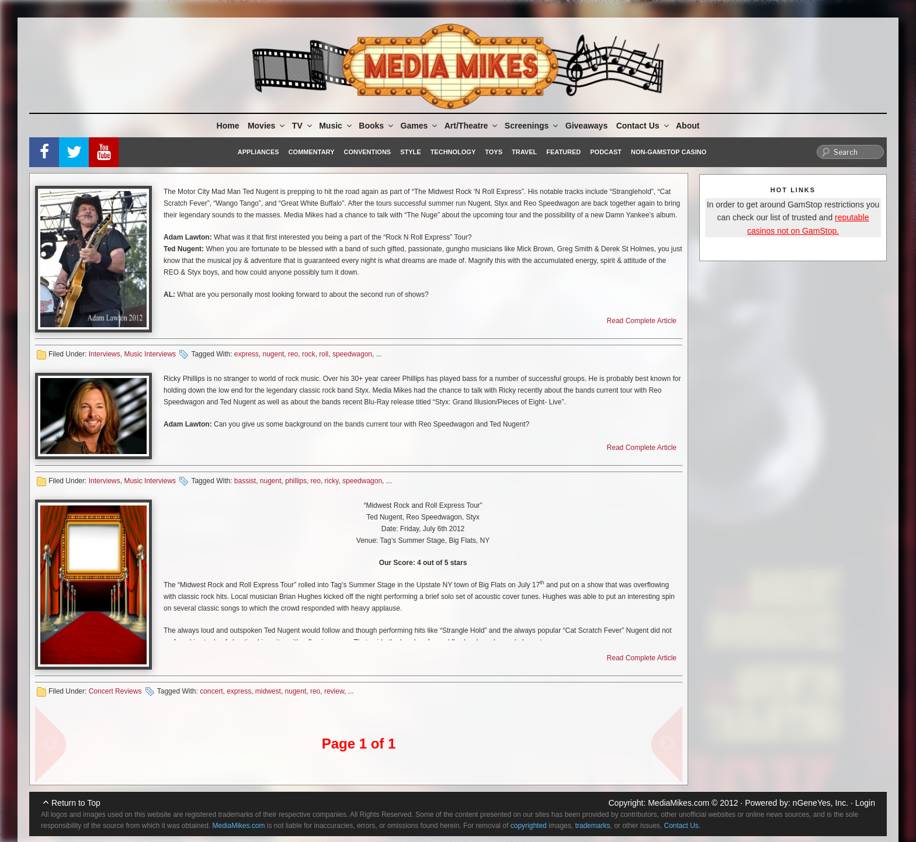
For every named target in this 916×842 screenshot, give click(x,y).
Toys (493, 151)
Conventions (367, 151)
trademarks (592, 826)
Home (228, 125)
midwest (268, 691)
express (246, 354)
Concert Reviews (115, 691)
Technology (453, 151)
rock (308, 354)
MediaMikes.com (678, 803)
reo (293, 354)
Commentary (312, 151)
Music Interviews (150, 354)
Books (377, 125)
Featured (563, 151)
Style (410, 151)
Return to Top (75, 803)
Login (865, 803)
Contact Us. (682, 826)
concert (211, 691)
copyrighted (529, 826)
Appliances (258, 151)
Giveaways (586, 125)
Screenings (532, 125)
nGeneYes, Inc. (820, 803)
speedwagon (352, 354)
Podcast (606, 151)
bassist (245, 481)
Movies (267, 125)
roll (323, 354)
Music (336, 125)
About (687, 125)
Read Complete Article (641, 321)
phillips (296, 481)
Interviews (104, 354)
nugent (273, 354)
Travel (524, 151)
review (334, 691)
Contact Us (643, 125)
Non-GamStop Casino (668, 151)
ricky (332, 481)
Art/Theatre (472, 125)
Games (420, 125)
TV (303, 125)
